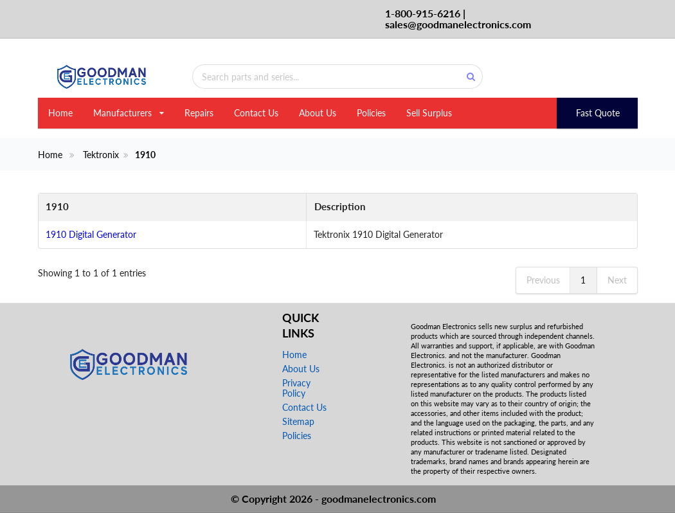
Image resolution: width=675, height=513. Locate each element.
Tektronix (101, 154)
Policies (371, 112)
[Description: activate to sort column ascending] (462, 208)
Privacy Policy (296, 388)
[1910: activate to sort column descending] (163, 208)
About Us (317, 112)
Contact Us (256, 112)
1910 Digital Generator (91, 234)
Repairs (198, 112)
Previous (543, 279)
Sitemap (298, 421)
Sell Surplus (429, 112)
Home (60, 112)
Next (617, 279)
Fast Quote (598, 112)
